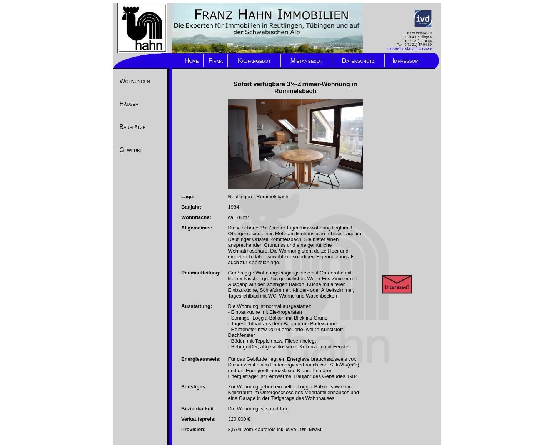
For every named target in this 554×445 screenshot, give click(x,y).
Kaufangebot (254, 60)
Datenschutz (358, 60)
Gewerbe (131, 150)
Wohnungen (135, 81)
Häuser (129, 103)
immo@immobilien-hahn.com (409, 48)
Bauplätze (133, 127)
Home (192, 60)
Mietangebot (306, 60)
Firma (216, 60)
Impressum (405, 60)
